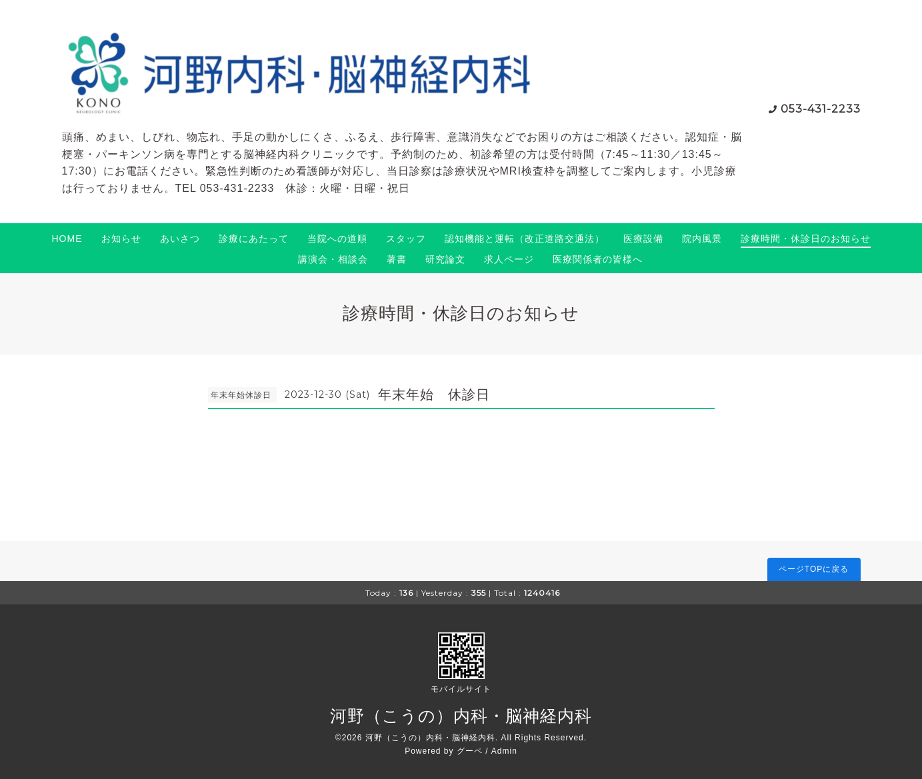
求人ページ (509, 259)
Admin (504, 751)
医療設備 (643, 238)
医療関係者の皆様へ (598, 259)
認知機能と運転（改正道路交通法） (525, 238)
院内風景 (702, 238)
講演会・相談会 (333, 259)
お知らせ (121, 238)
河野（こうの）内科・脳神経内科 (461, 715)
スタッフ (406, 238)
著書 (397, 259)
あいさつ (180, 238)
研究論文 (445, 259)
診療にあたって (254, 238)
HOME (67, 238)
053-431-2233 (821, 109)
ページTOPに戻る (814, 569)
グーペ (470, 751)
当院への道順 (337, 238)
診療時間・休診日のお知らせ (806, 238)
